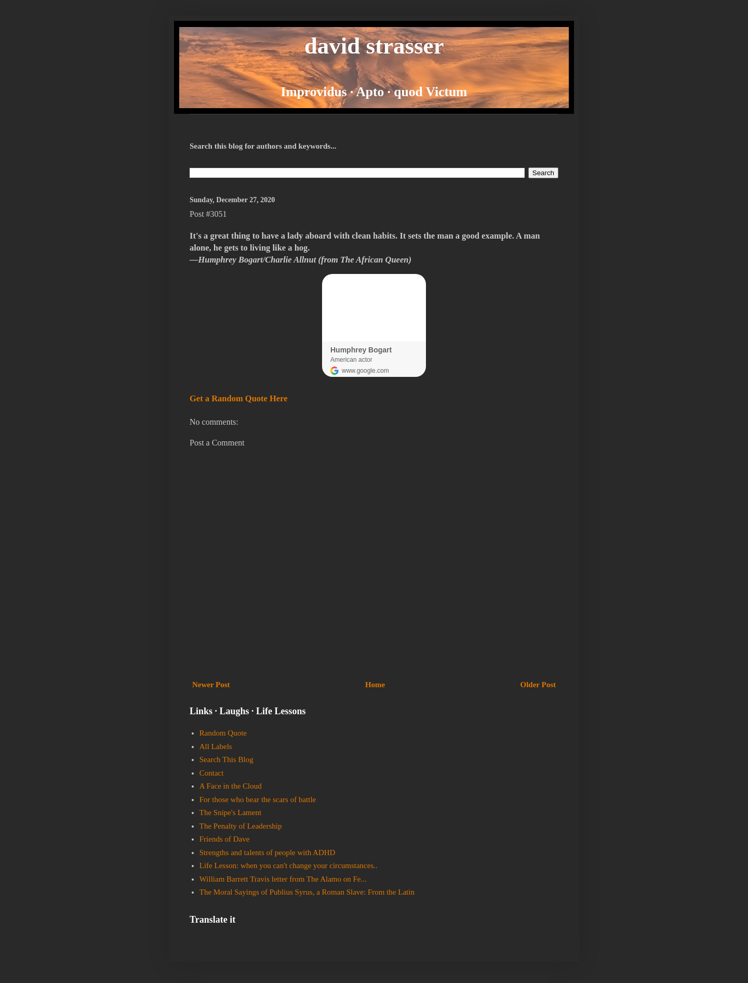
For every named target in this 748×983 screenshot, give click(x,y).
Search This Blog (226, 759)
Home (375, 684)
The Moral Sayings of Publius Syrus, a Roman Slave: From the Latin (307, 892)
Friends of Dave (224, 839)
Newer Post (211, 684)
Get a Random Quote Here (239, 398)
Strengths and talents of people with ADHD (267, 852)
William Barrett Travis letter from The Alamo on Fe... (283, 879)
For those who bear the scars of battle (257, 799)
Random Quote (223, 733)
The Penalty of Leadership (240, 826)
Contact (211, 773)
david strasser (374, 46)
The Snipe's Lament (230, 812)
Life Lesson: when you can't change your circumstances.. (288, 865)
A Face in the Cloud (230, 786)
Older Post (538, 684)
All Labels (215, 746)
